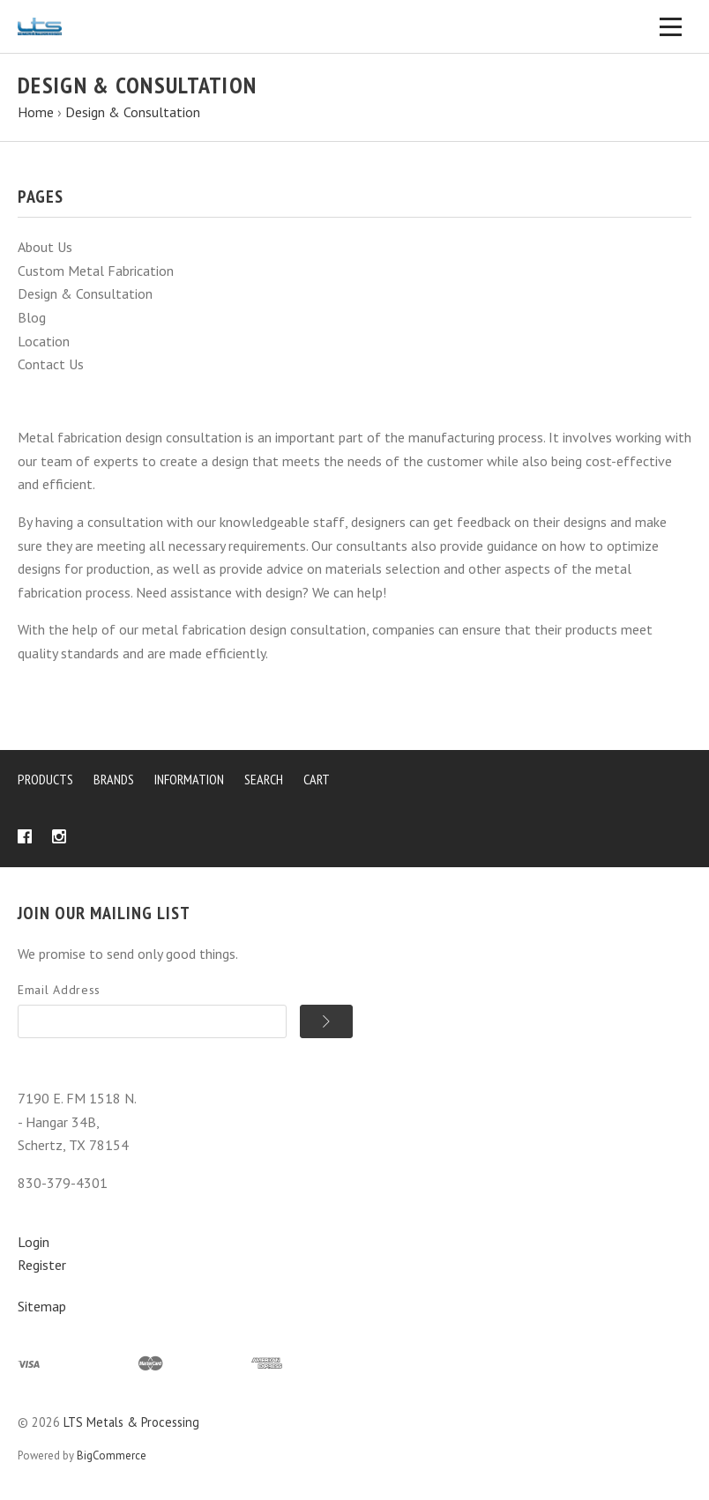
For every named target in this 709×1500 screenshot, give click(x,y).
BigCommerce (111, 1455)
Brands (113, 779)
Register (42, 1265)
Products (45, 779)
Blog (32, 317)
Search (263, 779)
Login (33, 1242)
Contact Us (51, 364)
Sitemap (42, 1306)
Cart (316, 779)
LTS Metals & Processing (131, 1422)
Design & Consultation (85, 293)
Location (44, 341)
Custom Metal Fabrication (96, 270)
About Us (45, 247)
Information (189, 779)
